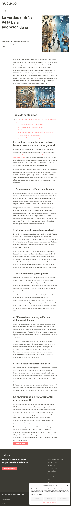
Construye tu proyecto (54, 462)
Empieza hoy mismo (9, 468)
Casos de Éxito (52, 471)
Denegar (49, 498)
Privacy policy (53, 502)
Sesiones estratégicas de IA (55, 459)
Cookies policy (46, 502)
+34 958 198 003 (6, 499)
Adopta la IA (51, 465)
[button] (68, 485)
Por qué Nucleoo (52, 468)
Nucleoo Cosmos (52, 457)
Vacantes (50, 474)
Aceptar (37, 498)
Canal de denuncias (53, 476)
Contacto (50, 482)
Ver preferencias (62, 498)
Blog (49, 479)
